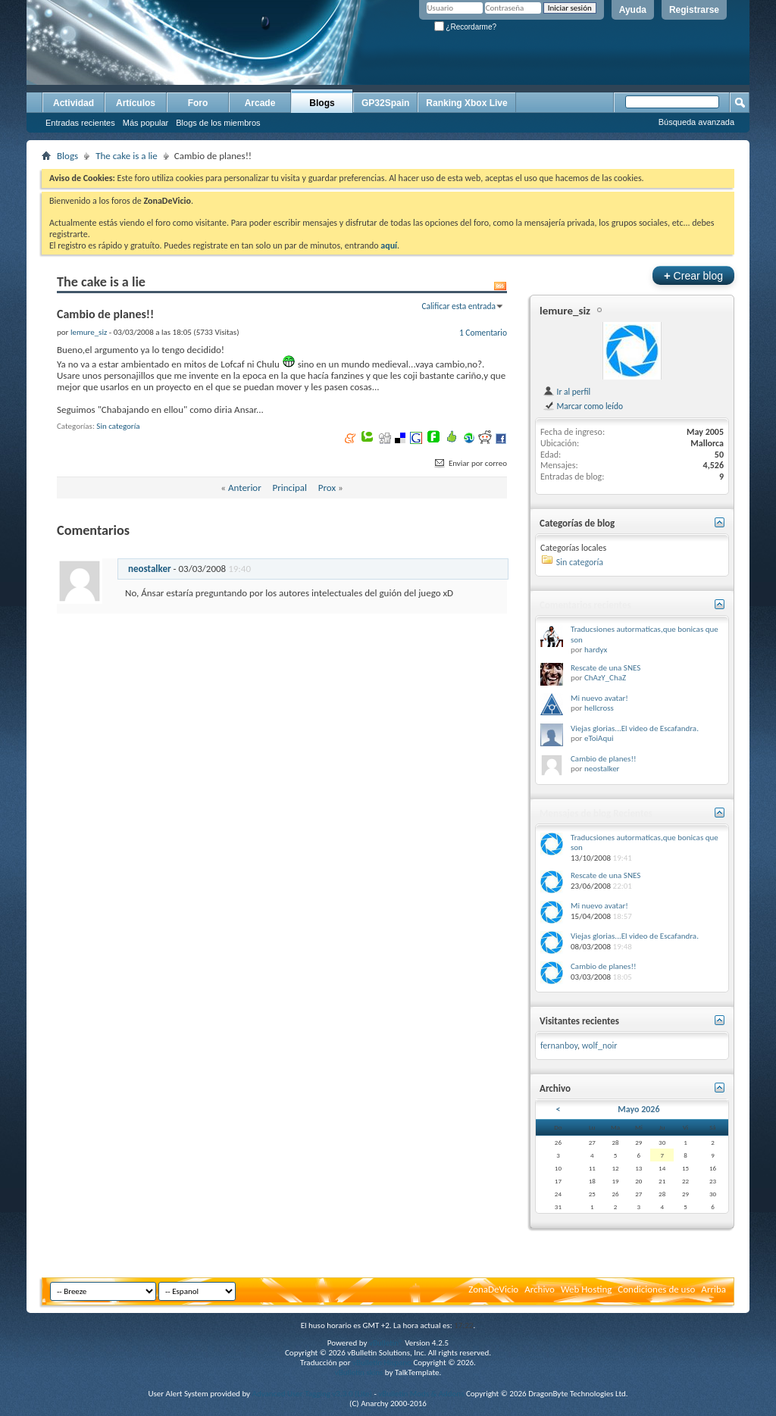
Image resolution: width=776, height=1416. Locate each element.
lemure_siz (565, 310)
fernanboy (558, 1045)
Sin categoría (117, 426)
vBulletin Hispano (381, 1363)
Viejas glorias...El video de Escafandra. (635, 728)
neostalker (149, 568)
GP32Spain (385, 103)
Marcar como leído (583, 406)
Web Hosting (586, 1289)
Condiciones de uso (656, 1289)
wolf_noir (600, 1045)
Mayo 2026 (638, 1109)
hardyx (595, 650)
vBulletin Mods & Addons (421, 1394)
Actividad (73, 103)
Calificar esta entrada (458, 306)
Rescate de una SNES (605, 668)
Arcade (260, 103)
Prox (327, 487)
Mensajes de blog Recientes (596, 813)
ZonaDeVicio (493, 1289)
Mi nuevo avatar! (599, 698)
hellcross (599, 708)
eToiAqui (599, 738)
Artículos (135, 103)
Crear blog (693, 275)
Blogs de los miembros (218, 122)
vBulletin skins (359, 1372)
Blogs (321, 103)
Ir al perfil (566, 391)
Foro (198, 103)
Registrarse (694, 10)
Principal (289, 487)
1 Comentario (483, 332)
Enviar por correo (470, 463)
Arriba (713, 1289)
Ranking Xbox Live (466, 103)
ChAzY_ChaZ (605, 678)
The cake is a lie (126, 155)
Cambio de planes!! (604, 759)
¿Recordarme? (465, 27)
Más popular (146, 122)
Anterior (244, 487)
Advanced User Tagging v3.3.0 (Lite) (312, 1394)
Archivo (539, 1289)
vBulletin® (386, 1343)
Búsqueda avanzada (696, 122)
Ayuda (632, 10)
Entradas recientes (80, 122)
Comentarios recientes (585, 605)
